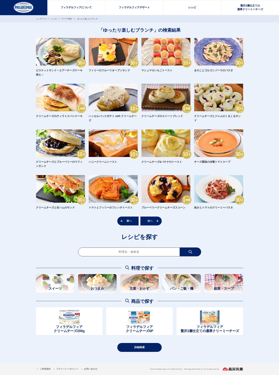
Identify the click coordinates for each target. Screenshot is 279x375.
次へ (150, 220)
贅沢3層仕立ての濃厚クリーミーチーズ (250, 7)
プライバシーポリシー (67, 369)
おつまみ (97, 288)
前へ (129, 220)
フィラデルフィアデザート (134, 7)
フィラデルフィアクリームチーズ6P (139, 329)
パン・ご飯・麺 (181, 288)
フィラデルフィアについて (76, 7)
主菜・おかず (139, 288)
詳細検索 (139, 347)
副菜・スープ (224, 288)
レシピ (192, 7)
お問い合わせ (90, 369)
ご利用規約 (45, 369)
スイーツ (55, 288)
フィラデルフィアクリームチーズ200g (69, 329)
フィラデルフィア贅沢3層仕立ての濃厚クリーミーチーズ (210, 329)
